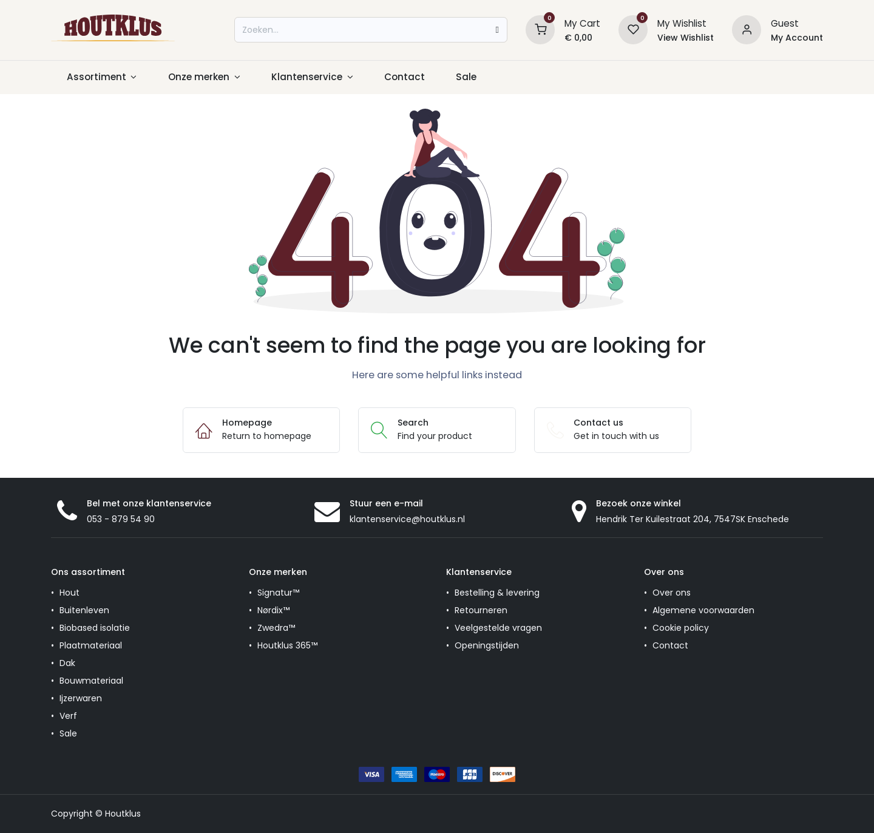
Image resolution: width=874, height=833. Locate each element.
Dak (67, 663)
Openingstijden (487, 645)
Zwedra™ (276, 628)
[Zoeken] (497, 30)
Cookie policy (680, 628)
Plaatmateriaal (90, 645)
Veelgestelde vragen (498, 628)
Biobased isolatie (94, 628)
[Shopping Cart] (540, 29)
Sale (68, 733)
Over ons (671, 592)
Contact (670, 645)
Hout (69, 592)
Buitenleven (84, 610)
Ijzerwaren (80, 698)
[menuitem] (101, 77)
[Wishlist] (633, 29)
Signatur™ (278, 592)
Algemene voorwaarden (703, 610)
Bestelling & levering (497, 592)
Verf (68, 716)
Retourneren (481, 610)
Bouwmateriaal (91, 681)
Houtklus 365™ (287, 645)
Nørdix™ (273, 610)
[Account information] (746, 29)
